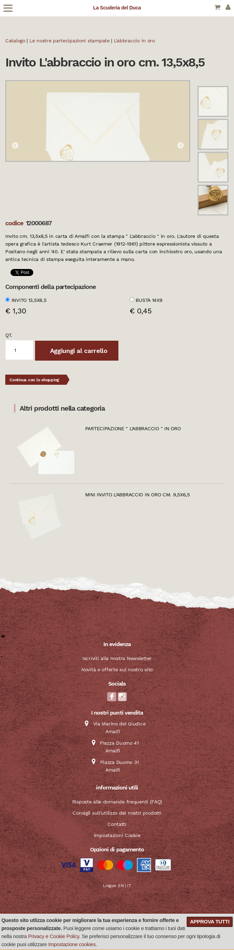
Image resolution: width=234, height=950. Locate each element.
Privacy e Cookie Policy (53, 936)
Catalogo (15, 40)
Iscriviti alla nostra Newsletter (117, 658)
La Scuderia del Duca (117, 7)
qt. (8, 335)
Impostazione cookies (72, 944)
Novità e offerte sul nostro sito (117, 669)
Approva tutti (209, 921)
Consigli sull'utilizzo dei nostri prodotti (117, 813)
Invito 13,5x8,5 (29, 300)
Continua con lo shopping (34, 379)
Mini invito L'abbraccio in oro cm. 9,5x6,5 (137, 494)
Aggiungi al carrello (77, 350)
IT (129, 885)
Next (180, 145)
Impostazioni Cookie (117, 835)
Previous (15, 145)
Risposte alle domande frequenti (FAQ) (117, 801)
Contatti (117, 824)
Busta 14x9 (149, 300)
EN (121, 885)
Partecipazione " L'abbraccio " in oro (133, 428)
